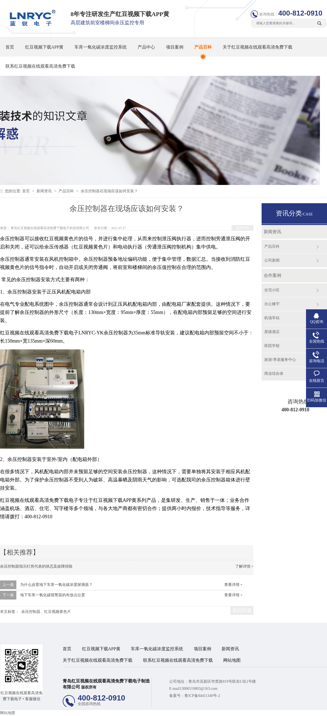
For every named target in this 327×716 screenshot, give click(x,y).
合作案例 (272, 275)
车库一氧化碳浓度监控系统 (100, 47)
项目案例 (174, 47)
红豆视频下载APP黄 (44, 47)
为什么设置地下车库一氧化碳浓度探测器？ (56, 585)
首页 (9, 47)
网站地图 (232, 660)
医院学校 (272, 346)
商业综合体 (273, 374)
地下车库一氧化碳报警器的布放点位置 (52, 595)
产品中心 (146, 47)
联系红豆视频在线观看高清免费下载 (40, 66)
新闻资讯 (45, 191)
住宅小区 (272, 290)
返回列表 (242, 228)
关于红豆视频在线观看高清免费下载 (257, 47)
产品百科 (203, 47)
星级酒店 (272, 332)
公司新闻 (272, 260)
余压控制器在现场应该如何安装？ (109, 191)
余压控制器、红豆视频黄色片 (46, 612)
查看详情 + (233, 585)
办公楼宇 (272, 304)
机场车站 (272, 318)
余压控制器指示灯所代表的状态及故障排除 (36, 566)
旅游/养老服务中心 (280, 360)
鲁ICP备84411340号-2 (202, 696)
